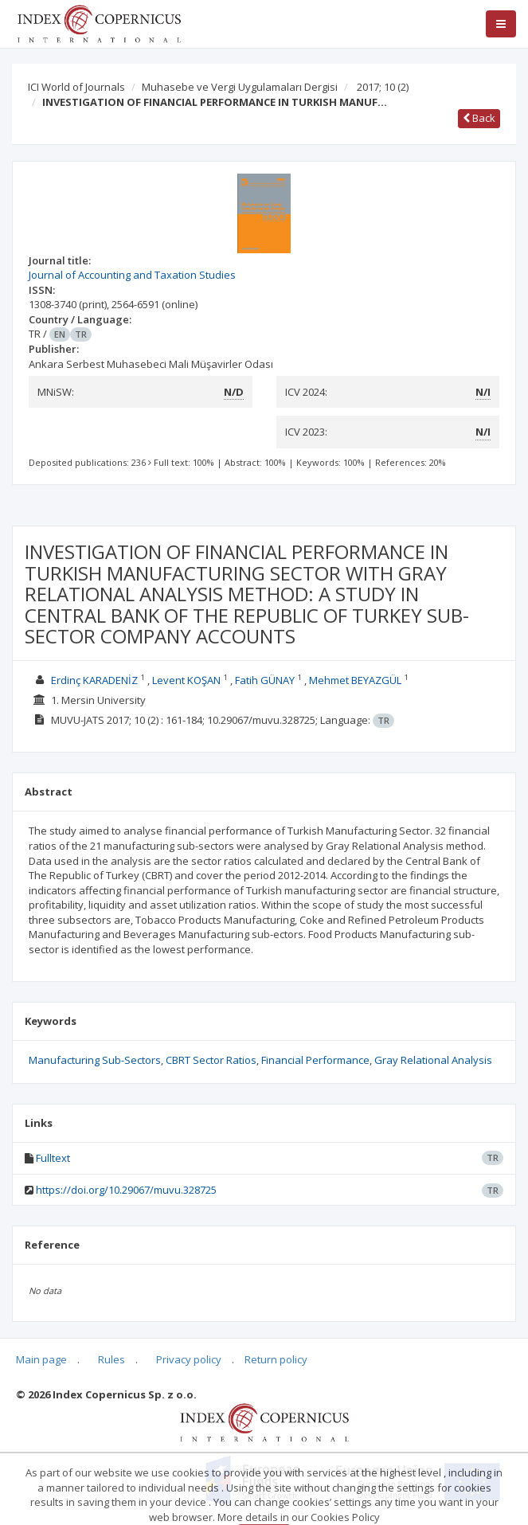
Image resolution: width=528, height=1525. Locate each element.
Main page (41, 1359)
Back (479, 118)
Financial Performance (315, 1060)
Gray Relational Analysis (433, 1060)
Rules (111, 1359)
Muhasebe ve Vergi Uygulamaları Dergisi (240, 87)
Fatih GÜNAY (265, 680)
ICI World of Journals (76, 87)
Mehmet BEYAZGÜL (355, 680)
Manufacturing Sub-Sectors (95, 1060)
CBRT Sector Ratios (211, 1060)
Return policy (275, 1359)
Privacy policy (188, 1359)
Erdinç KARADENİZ (94, 680)
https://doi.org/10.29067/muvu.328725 (126, 1190)
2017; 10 (383, 87)
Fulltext (53, 1158)
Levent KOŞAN (186, 680)
